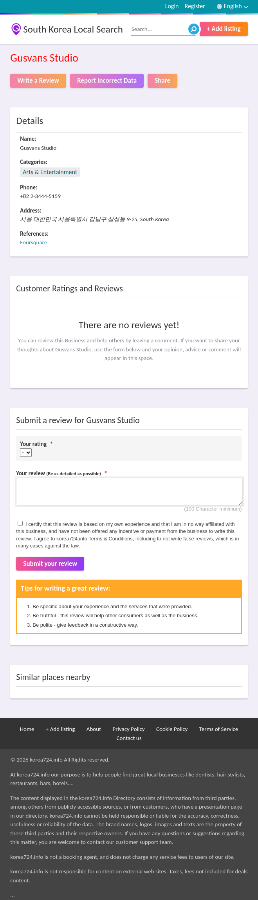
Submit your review (50, 564)
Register (194, 6)
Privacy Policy (129, 729)
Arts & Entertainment (50, 172)
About (94, 729)
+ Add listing (224, 29)
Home (27, 729)
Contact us (128, 738)
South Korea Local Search (73, 29)
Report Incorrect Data (107, 80)
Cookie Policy (172, 729)
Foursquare (33, 242)
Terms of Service (218, 729)
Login (172, 6)
